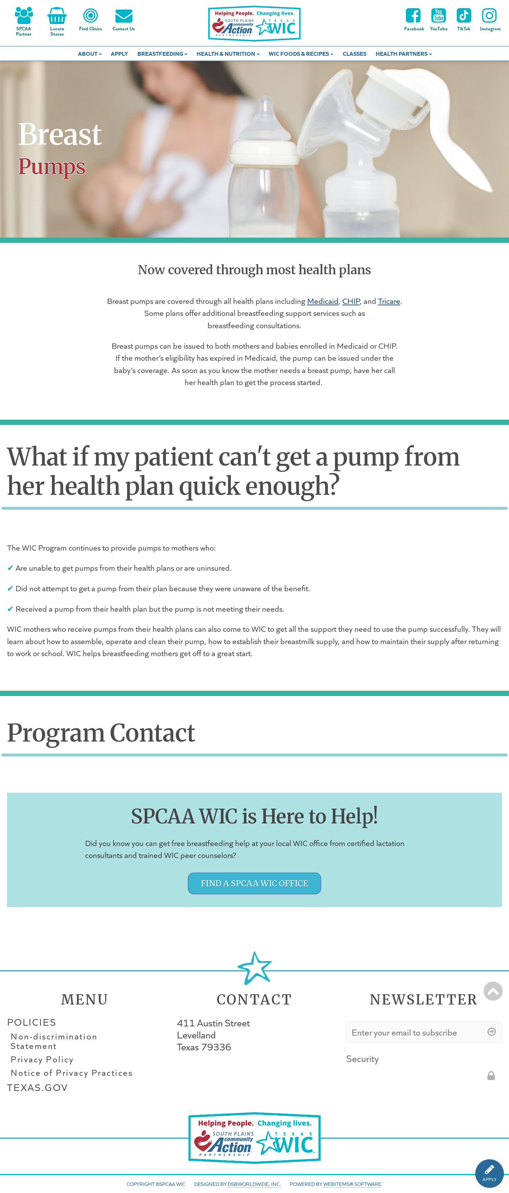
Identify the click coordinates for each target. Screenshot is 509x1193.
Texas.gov (37, 1087)
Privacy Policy (42, 1059)
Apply (119, 53)
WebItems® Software (352, 1183)
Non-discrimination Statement (54, 1041)
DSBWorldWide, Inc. (254, 1183)
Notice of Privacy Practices (72, 1073)
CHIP (351, 300)
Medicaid (323, 300)
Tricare (389, 300)
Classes (354, 53)
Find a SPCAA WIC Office (254, 883)
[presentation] (400, 1079)
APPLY (490, 1179)
